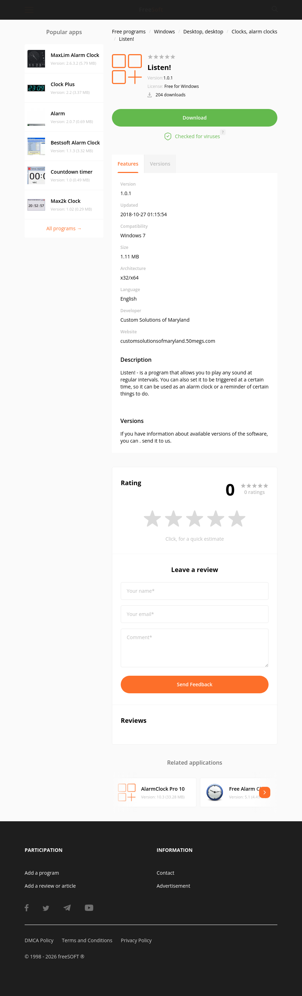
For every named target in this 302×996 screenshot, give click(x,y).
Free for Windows (181, 86)
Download (195, 117)
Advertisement (173, 885)
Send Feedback (194, 684)
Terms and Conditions (87, 940)
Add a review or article (50, 885)
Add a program (42, 872)
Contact (165, 872)
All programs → (64, 228)
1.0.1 (160, 78)
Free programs (129, 31)
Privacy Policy (136, 940)
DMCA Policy (39, 940)
